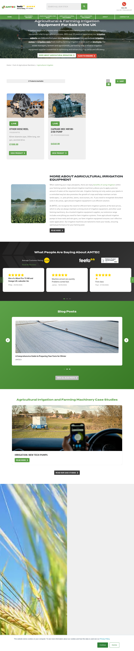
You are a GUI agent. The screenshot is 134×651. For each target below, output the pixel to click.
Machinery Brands (28, 17)
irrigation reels (44, 42)
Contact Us (124, 17)
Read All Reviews (29, 264)
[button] (132, 279)
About (105, 17)
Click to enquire (86, 56)
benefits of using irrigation (104, 184)
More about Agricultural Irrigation (54, 56)
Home (9, 17)
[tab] (107, 81)
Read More (56, 230)
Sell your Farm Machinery (86, 17)
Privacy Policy (105, 639)
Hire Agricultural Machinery (67, 17)
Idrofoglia (97, 42)
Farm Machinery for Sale (48, 17)
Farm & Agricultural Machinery (24, 65)
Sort (120, 81)
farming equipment (70, 38)
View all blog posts (65, 383)
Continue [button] (103, 645)
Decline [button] (114, 645)
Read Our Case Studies (65, 479)
